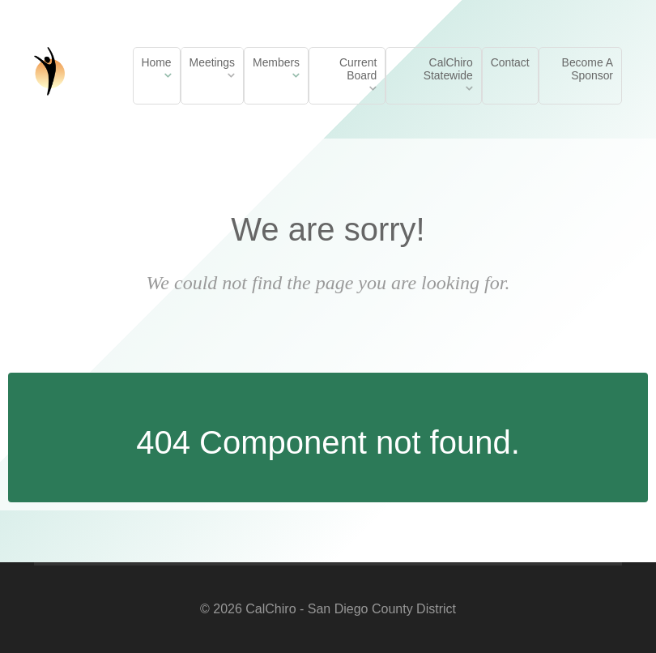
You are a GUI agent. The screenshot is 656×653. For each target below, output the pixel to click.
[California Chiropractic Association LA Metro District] (49, 68)
